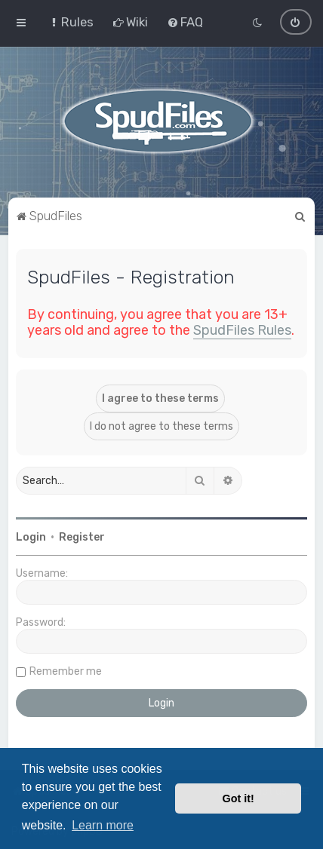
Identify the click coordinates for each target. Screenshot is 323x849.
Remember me (65, 670)
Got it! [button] (238, 798)
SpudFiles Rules (242, 329)
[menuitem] (70, 22)
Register (82, 536)
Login (31, 536)
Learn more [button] (103, 825)
